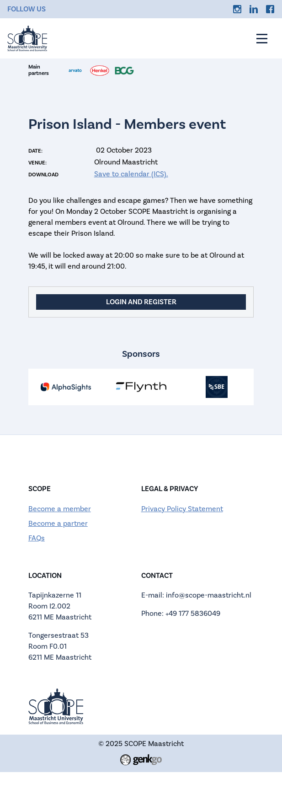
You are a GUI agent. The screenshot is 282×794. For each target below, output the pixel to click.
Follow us (26, 9)
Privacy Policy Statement (182, 508)
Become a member (59, 508)
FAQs (36, 538)
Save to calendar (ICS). (131, 174)
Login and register (141, 302)
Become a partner (58, 523)
